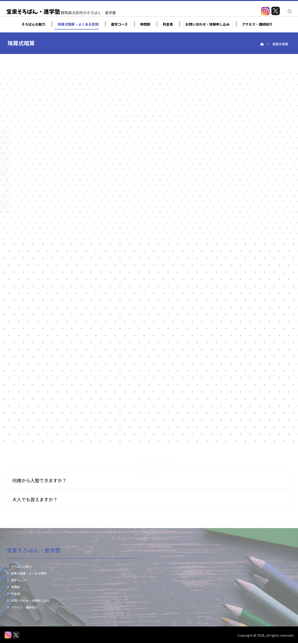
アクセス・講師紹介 (21, 607)
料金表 (13, 594)
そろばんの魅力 (19, 566)
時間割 (13, 587)
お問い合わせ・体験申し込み (27, 600)
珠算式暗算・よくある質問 (26, 573)
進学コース (16, 580)
